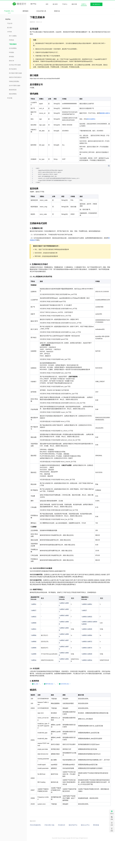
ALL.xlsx (35, 684)
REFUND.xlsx (49, 684)
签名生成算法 (91, 119)
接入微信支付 (96, 4)
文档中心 (83, 4)
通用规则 (25, 11)
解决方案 (74, 4)
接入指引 (55, 4)
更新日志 (57, 11)
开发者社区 (61, 825)
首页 (47, 4)
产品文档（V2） (9, 11)
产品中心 (64, 4)
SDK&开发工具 (41, 11)
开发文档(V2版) (49, 825)
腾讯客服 (96, 825)
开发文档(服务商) (35, 825)
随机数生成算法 (105, 113)
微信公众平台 (85, 825)
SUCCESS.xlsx (64, 684)
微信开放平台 (73, 825)
